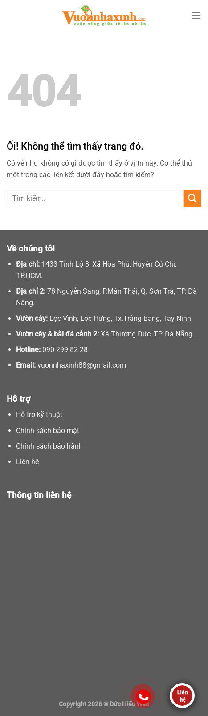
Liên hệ (27, 461)
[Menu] (196, 15)
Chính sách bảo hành (49, 446)
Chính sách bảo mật (47, 430)
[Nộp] (192, 198)
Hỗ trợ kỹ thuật (39, 414)
